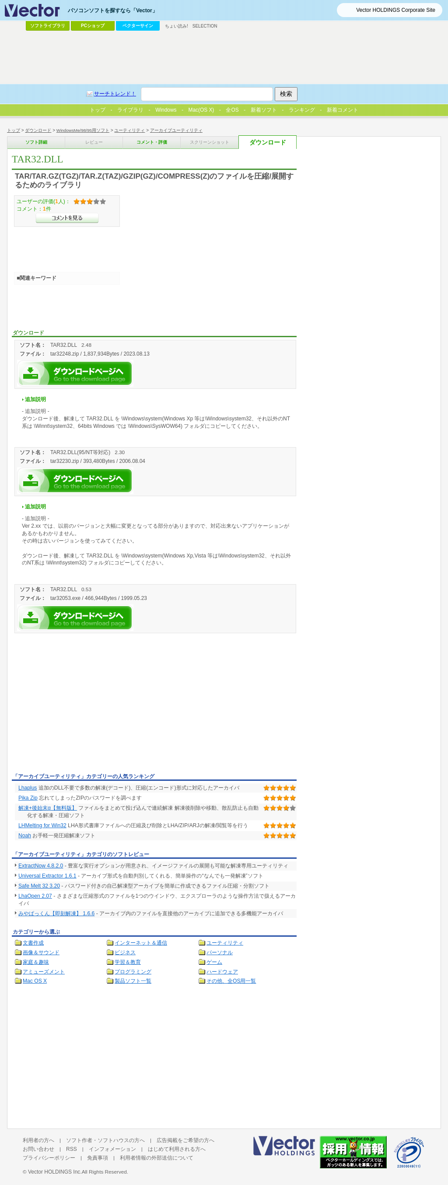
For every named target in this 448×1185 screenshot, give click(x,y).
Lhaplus (27, 788)
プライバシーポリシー (49, 1158)
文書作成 (33, 943)
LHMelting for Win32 (42, 825)
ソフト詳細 (36, 142)
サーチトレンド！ (115, 94)
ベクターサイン (137, 25)
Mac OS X (35, 981)
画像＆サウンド (41, 952)
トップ (13, 130)
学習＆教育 (128, 962)
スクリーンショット (209, 142)
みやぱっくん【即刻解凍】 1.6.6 (56, 913)
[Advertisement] (85, 704)
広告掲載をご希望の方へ (185, 1140)
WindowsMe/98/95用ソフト (82, 130)
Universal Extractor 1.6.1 (47, 876)
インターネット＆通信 (141, 943)
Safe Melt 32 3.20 (39, 886)
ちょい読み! (176, 26)
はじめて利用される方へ (177, 1149)
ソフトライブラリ (47, 25)
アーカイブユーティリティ (176, 130)
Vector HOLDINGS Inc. (55, 1172)
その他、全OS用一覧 (231, 981)
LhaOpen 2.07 (35, 896)
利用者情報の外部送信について (156, 1158)
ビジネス (125, 952)
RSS (71, 1149)
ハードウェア (222, 972)
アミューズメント (44, 972)
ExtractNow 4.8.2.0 (40, 866)
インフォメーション (112, 1149)
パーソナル (219, 952)
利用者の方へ (38, 1140)
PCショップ (93, 25)
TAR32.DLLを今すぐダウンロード (75, 373)
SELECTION (204, 26)
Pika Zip (28, 798)
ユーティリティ (129, 130)
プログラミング (133, 972)
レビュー (94, 142)
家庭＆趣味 (36, 962)
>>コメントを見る (67, 218)
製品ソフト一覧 (133, 981)
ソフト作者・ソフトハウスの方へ (105, 1140)
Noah (24, 835)
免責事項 (97, 1158)
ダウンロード (38, 130)
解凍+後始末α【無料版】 (47, 808)
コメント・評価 (151, 142)
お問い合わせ (38, 1149)
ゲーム (214, 962)
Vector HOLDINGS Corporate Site (395, 10)
